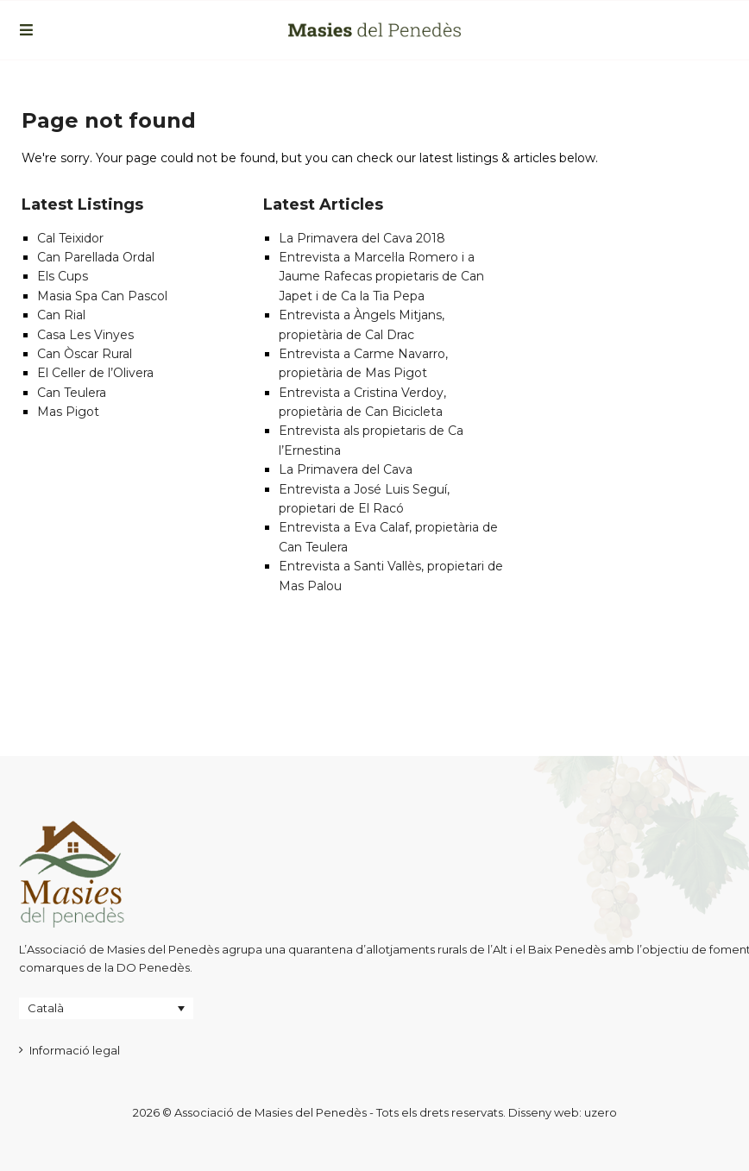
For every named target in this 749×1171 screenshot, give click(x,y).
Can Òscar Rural (84, 354)
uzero (600, 1112)
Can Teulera (71, 392)
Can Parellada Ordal (95, 257)
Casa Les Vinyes (85, 335)
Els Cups (62, 276)
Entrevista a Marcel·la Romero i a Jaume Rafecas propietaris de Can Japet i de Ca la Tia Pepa (381, 276)
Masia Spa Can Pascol (102, 296)
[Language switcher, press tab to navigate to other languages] (106, 1008)
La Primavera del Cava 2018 (362, 238)
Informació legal (74, 1050)
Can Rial (61, 315)
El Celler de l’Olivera (95, 373)
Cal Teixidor (70, 238)
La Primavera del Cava (345, 469)
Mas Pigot (68, 411)
